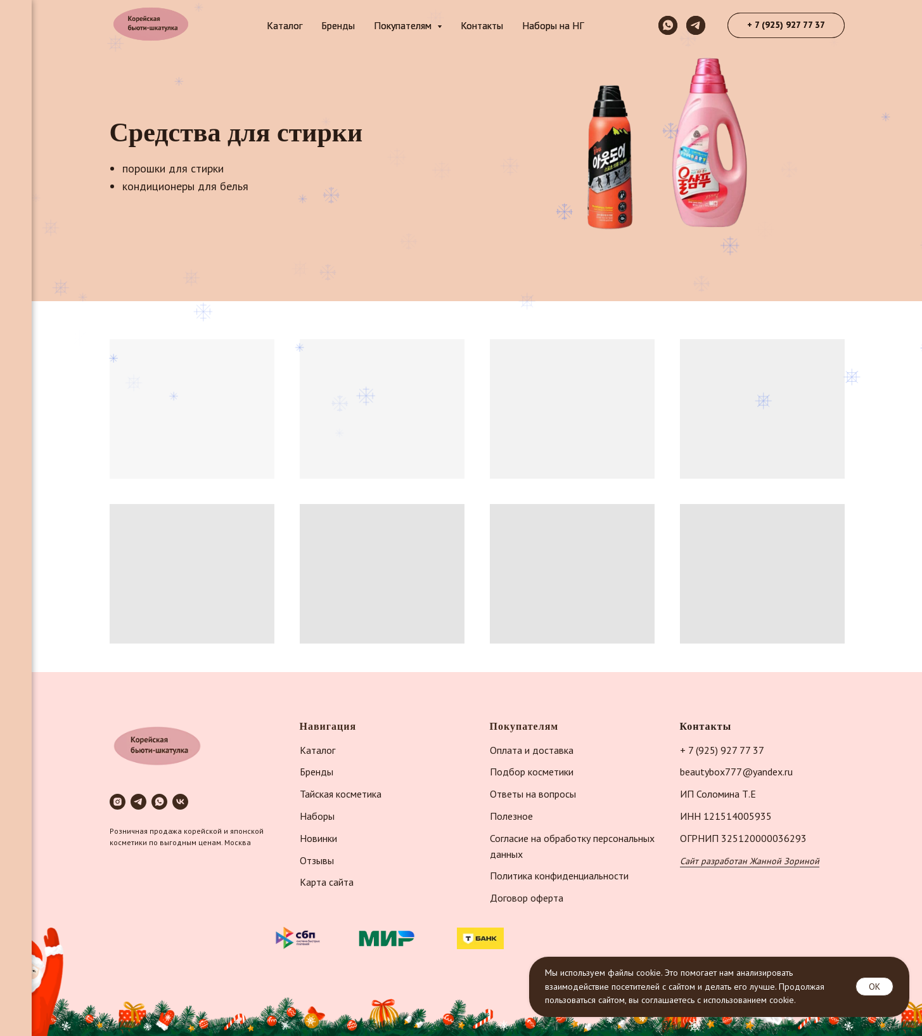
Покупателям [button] (404, 25)
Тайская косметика (340, 793)
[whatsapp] (667, 25)
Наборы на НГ (553, 25)
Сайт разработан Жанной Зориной (749, 861)
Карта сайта (327, 882)
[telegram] (695, 25)
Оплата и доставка (531, 750)
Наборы (317, 816)
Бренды (338, 25)
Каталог (284, 25)
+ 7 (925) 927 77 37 (722, 750)
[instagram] (117, 802)
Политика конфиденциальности (559, 875)
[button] (786, 25)
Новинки (318, 838)
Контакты (482, 25)
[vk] (180, 802)
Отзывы (317, 860)
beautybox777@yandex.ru (736, 771)
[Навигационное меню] (16, 19)
